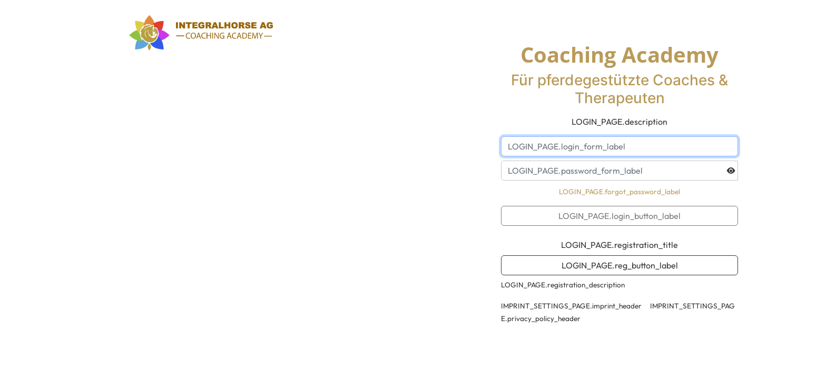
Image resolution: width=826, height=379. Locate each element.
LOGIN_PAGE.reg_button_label (620, 265)
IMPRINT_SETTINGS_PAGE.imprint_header (571, 306)
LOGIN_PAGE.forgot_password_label (619, 191)
